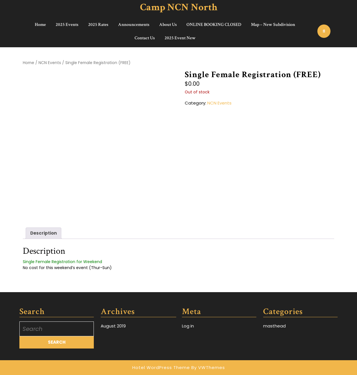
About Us (168, 25)
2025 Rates (98, 25)
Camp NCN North (178, 7)
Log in (188, 326)
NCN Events (49, 62)
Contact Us (145, 38)
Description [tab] (43, 233)
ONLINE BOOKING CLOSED (213, 25)
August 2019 (113, 326)
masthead (274, 326)
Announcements (133, 25)
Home (40, 25)
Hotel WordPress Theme (161, 367)
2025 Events (67, 25)
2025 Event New (180, 38)
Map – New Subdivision (273, 25)
